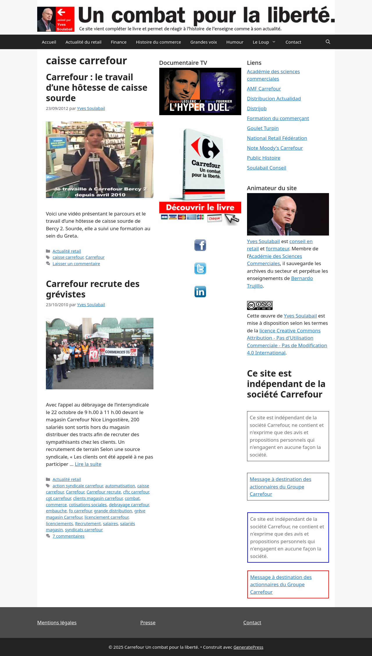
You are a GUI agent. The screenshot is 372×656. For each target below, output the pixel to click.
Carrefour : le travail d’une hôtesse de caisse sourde (96, 87)
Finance (118, 42)
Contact (293, 42)
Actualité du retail (83, 42)
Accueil (49, 42)
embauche (56, 511)
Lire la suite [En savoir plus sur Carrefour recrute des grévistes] (88, 464)
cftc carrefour (136, 492)
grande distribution (113, 511)
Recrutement (88, 523)
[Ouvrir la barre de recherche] (328, 42)
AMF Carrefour (264, 88)
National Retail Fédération (277, 138)
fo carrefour (80, 511)
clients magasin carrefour (97, 498)
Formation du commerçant (278, 118)
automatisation (120, 486)
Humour (235, 42)
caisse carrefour (68, 257)
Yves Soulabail (300, 315)
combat (132, 498)
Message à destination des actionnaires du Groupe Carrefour (280, 486)
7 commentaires (69, 536)
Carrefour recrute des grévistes (93, 289)
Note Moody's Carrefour (275, 148)
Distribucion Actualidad (274, 98)
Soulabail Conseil (266, 167)
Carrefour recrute (104, 492)
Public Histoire (263, 157)
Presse (147, 622)
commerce (56, 504)
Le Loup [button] (267, 42)
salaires (110, 523)
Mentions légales (56, 622)
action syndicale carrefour (78, 486)
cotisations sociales (88, 504)
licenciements (59, 523)
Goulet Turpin (263, 128)
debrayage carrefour (129, 504)
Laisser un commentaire (76, 263)
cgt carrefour (58, 498)
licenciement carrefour (106, 517)
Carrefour (95, 257)
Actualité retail (67, 251)
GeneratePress (248, 647)
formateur (277, 248)
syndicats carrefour (84, 529)
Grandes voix (203, 42)
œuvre (268, 315)
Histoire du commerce (158, 42)
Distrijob (257, 108)
